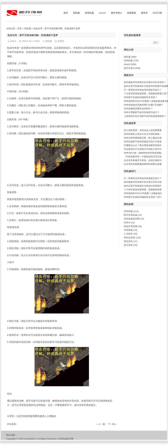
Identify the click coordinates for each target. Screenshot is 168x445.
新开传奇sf (116, 13)
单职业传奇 (132, 237)
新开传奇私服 (133, 215)
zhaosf (102, 13)
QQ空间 (21, 416)
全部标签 (131, 13)
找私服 (76, 13)
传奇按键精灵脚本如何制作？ (138, 108)
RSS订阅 (157, 13)
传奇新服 (130, 230)
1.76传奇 (130, 233)
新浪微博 (30, 416)
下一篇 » (112, 424)
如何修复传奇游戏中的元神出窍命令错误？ (145, 82)
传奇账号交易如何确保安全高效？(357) (143, 197)
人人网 (47, 416)
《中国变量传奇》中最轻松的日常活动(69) (145, 156)
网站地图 (10, 435)
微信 (53, 416)
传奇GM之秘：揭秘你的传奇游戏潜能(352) (145, 153)
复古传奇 (130, 245)
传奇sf (129, 222)
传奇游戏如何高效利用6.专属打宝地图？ (144, 105)
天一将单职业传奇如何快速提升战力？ (143, 89)
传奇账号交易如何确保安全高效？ (140, 97)
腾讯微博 (39, 416)
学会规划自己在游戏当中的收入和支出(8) (144, 149)
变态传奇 (130, 241)
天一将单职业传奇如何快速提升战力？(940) (145, 178)
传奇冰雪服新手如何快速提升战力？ (141, 112)
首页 (65, 13)
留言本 (144, 13)
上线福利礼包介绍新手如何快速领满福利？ (145, 116)
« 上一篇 (100, 424)
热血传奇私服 (133, 226)
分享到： (12, 416)
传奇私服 (89, 13)
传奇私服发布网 (134, 218)
